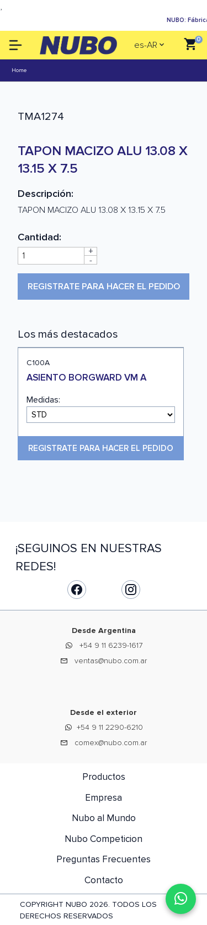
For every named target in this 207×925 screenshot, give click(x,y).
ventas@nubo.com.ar (111, 660)
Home (19, 70)
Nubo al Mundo (104, 818)
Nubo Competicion (103, 839)
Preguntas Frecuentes (103, 859)
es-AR (145, 45)
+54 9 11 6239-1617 (110, 645)
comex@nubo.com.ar (111, 742)
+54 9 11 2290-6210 (110, 727)
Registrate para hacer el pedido (104, 286)
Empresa (103, 797)
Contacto (103, 880)
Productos (103, 777)
